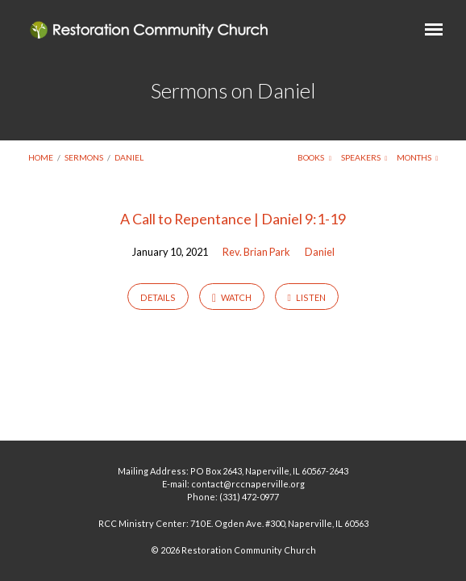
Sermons (83, 157)
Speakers (364, 157)
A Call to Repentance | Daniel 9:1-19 (233, 219)
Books (314, 157)
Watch (232, 298)
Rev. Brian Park (256, 251)
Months (418, 157)
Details (158, 297)
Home (40, 157)
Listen (306, 298)
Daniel (129, 157)
